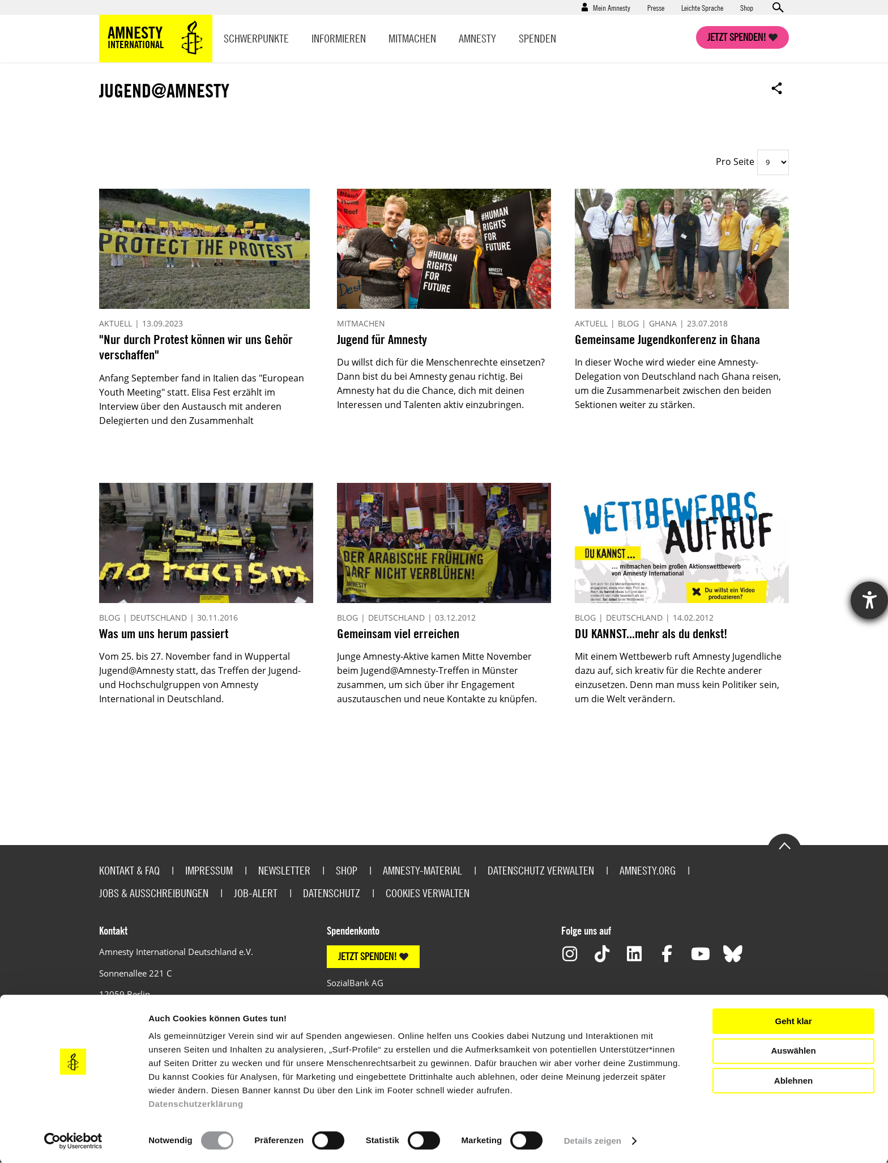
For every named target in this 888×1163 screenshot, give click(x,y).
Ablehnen (793, 1080)
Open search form (777, 7)
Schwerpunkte (256, 38)
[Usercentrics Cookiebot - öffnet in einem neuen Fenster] (73, 1140)
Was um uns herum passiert (163, 633)
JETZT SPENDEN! (367, 956)
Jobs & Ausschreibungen (153, 893)
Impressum (209, 870)
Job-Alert (256, 893)
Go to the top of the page (784, 845)
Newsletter (284, 870)
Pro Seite (735, 161)
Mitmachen (412, 38)
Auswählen (793, 1050)
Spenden (537, 38)
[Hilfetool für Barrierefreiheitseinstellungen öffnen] (869, 600)
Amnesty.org (648, 870)
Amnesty (477, 38)
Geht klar (793, 1021)
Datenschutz (331, 893)
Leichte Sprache (702, 7)
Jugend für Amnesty (382, 339)
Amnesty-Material (422, 870)
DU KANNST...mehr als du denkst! (651, 633)
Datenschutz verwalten (541, 870)
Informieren (338, 38)
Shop (746, 7)
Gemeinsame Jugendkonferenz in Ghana (667, 339)
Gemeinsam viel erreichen (398, 633)
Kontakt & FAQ (129, 870)
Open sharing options (777, 88)
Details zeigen (592, 1140)
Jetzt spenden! (736, 37)
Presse (655, 7)
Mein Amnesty (611, 7)
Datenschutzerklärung (196, 1104)
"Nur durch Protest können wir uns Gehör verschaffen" (196, 347)
